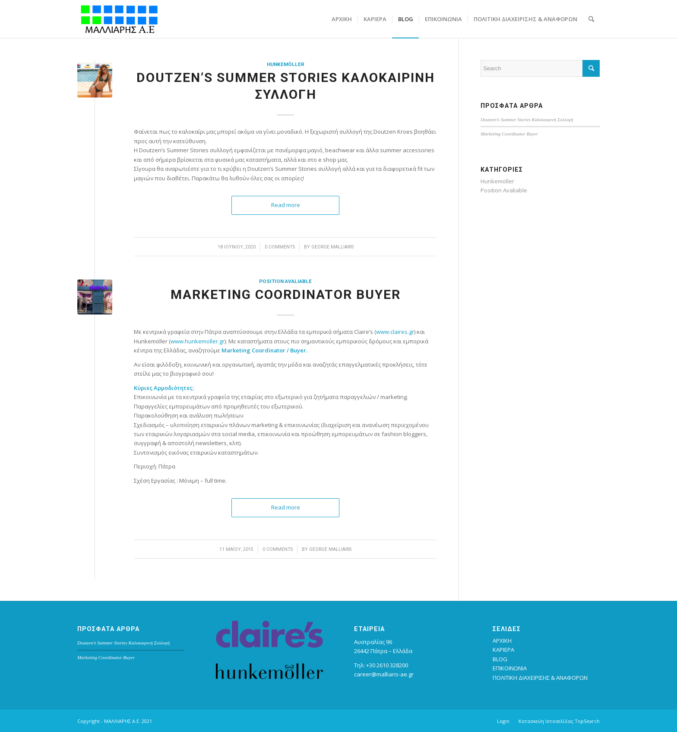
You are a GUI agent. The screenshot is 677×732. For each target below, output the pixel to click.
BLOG (500, 659)
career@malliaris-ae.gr (384, 674)
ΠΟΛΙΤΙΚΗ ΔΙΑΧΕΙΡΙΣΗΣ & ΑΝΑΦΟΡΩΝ (540, 678)
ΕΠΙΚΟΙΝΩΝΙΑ (510, 668)
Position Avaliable (285, 281)
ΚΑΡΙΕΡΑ (503, 649)
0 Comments (280, 247)
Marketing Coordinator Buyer (286, 294)
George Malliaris (332, 247)
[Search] (591, 19)
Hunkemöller (285, 64)
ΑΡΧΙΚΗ (502, 640)
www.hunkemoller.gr (198, 341)
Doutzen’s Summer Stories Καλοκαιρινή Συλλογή (527, 119)
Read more (285, 205)
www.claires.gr (395, 332)
